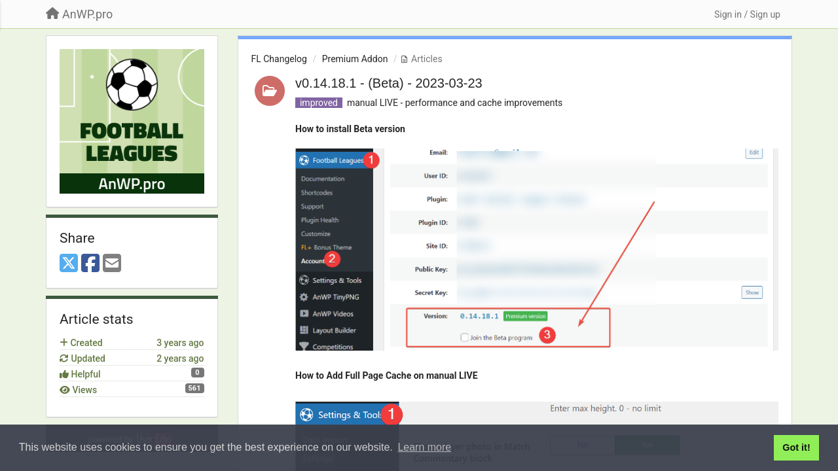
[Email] (112, 264)
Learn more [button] (424, 447)
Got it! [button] (796, 447)
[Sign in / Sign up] (747, 14)
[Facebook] (90, 264)
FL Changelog (279, 59)
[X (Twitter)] (69, 264)
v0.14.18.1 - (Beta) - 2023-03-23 (389, 83)
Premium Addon (355, 59)
